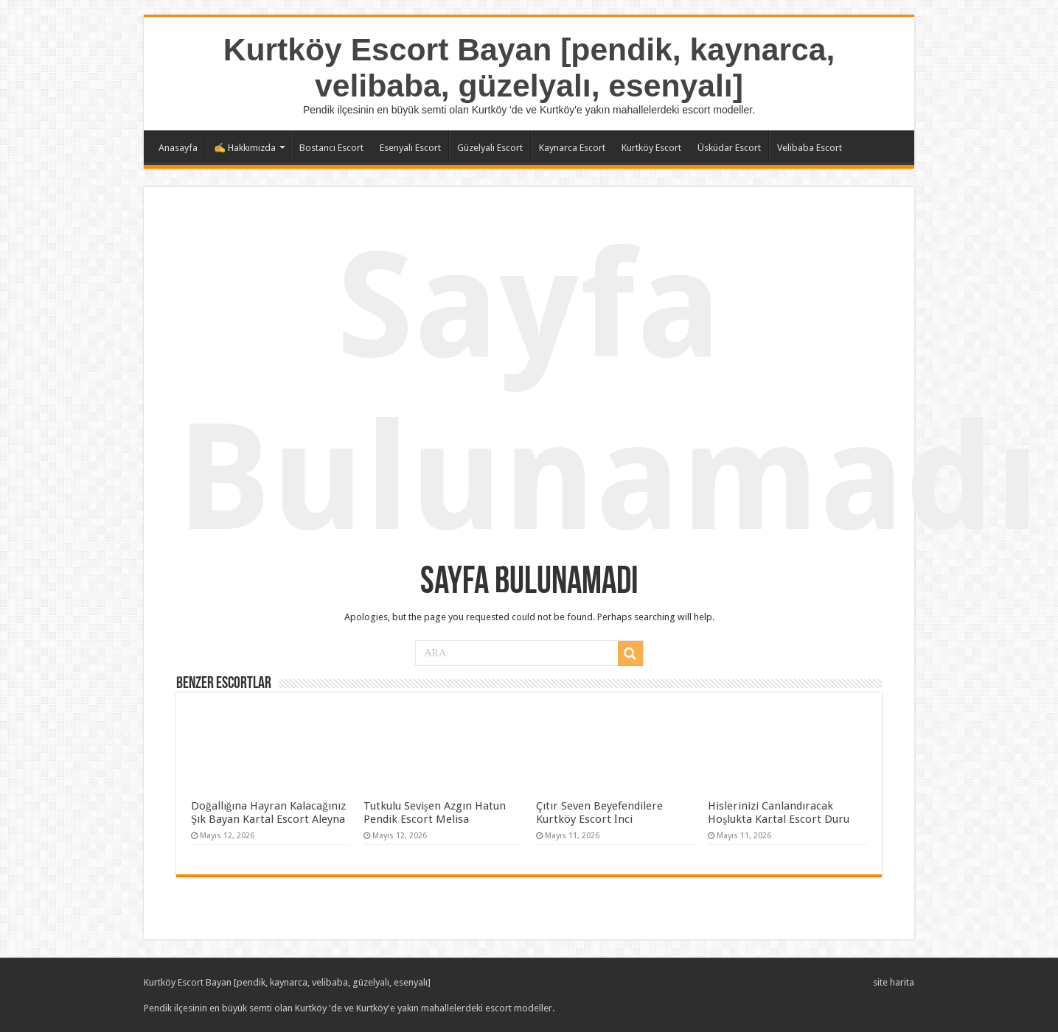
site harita (893, 982)
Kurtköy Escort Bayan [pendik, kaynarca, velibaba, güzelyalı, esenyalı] (529, 67)
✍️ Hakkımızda (245, 147)
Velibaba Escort (809, 147)
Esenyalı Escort (410, 147)
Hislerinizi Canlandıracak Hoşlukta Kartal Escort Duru (778, 812)
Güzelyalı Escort (490, 147)
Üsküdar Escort (729, 147)
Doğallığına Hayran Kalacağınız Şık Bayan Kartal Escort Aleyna (268, 812)
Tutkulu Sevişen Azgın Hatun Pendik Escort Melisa (434, 812)
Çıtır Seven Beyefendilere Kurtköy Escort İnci (599, 812)
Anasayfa (178, 147)
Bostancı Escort (331, 147)
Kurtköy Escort (651, 147)
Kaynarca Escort (572, 147)
